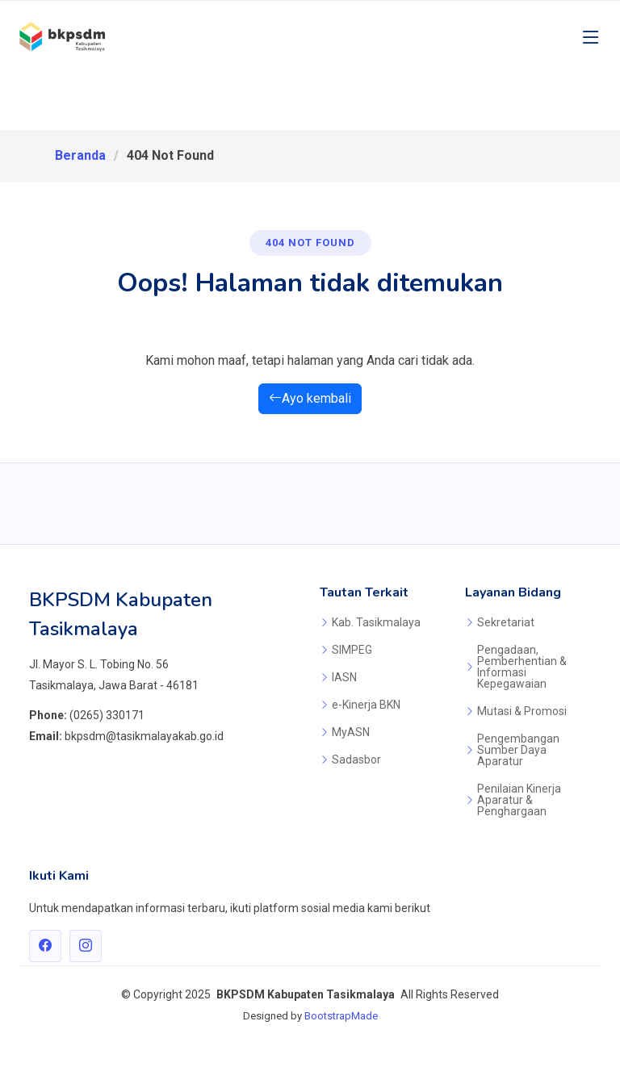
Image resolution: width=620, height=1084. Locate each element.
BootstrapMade (341, 1016)
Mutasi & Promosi (522, 711)
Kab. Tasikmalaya (376, 622)
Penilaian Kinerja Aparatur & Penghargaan (519, 800)
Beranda (80, 155)
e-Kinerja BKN (366, 704)
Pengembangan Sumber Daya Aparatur (518, 750)
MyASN (351, 732)
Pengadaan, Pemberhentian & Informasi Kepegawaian (522, 666)
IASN (344, 677)
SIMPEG (352, 649)
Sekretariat (505, 622)
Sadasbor (356, 759)
